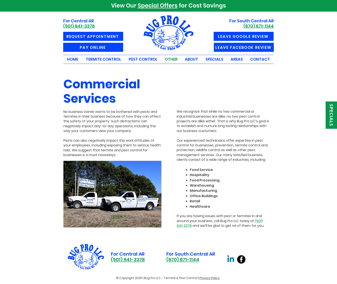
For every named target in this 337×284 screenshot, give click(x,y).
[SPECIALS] (331, 115)
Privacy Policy (209, 278)
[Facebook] (241, 259)
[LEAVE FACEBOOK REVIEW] (244, 47)
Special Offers (158, 5)
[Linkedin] (231, 259)
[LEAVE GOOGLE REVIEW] (244, 36)
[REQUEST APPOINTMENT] (93, 36)
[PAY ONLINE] (93, 47)
